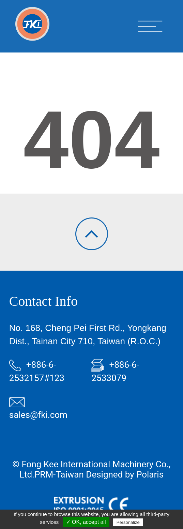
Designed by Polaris (125, 474)
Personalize (128, 522)
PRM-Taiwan (59, 474)
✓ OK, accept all (86, 522)
